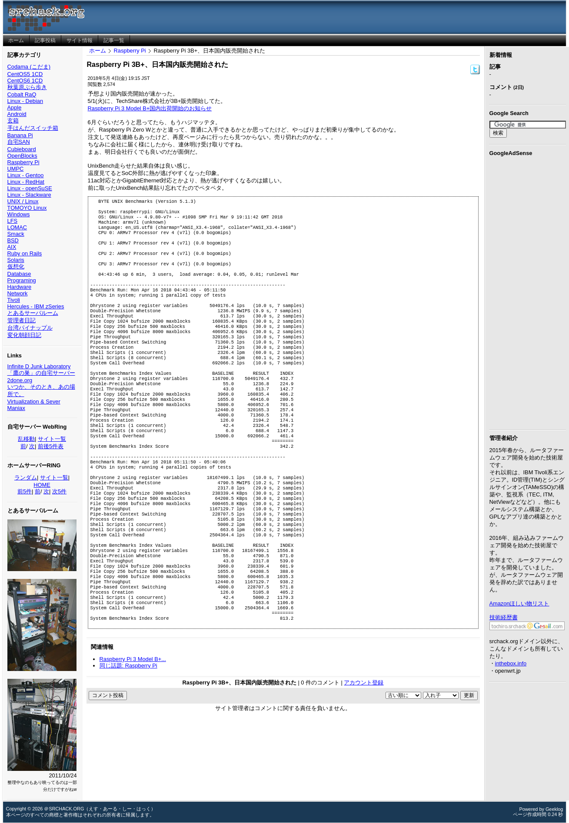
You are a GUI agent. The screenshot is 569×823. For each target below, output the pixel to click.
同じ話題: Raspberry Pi (128, 737)
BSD (13, 240)
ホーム (97, 50)
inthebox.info (511, 663)
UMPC (15, 168)
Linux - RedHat (25, 181)
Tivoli (13, 300)
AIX (12, 247)
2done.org (20, 380)
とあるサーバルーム (32, 313)
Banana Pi (20, 135)
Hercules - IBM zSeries (35, 306)
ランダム (25, 477)
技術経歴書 (503, 617)
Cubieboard (21, 149)
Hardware (19, 287)
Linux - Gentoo (25, 175)
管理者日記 (21, 320)
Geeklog (554, 809)
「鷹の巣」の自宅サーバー (41, 373)
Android (17, 114)
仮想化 (15, 266)
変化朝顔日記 (24, 335)
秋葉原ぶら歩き (27, 87)
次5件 (59, 491)
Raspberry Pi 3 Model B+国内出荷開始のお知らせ (150, 108)
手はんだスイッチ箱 (32, 128)
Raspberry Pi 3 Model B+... (133, 730)
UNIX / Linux (23, 201)
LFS (12, 221)
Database (19, 274)
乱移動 (26, 439)
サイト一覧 (52, 439)
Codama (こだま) (28, 66)
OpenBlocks (22, 155)
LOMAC (17, 227)
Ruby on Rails (24, 253)
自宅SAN (18, 142)
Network (17, 293)
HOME (41, 485)
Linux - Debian (25, 101)
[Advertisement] (527, 291)
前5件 (24, 491)
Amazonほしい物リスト (519, 603)
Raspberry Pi (23, 162)
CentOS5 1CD (25, 74)
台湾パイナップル (30, 327)
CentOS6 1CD (25, 80)
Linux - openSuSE (29, 188)
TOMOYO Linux (27, 208)
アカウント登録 (363, 753)
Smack (15, 234)
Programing (21, 280)
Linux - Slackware (29, 195)
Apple (14, 107)
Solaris (15, 260)
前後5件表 (50, 446)
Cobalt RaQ (22, 94)
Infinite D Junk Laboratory (39, 366)
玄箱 (13, 120)
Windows (18, 214)
